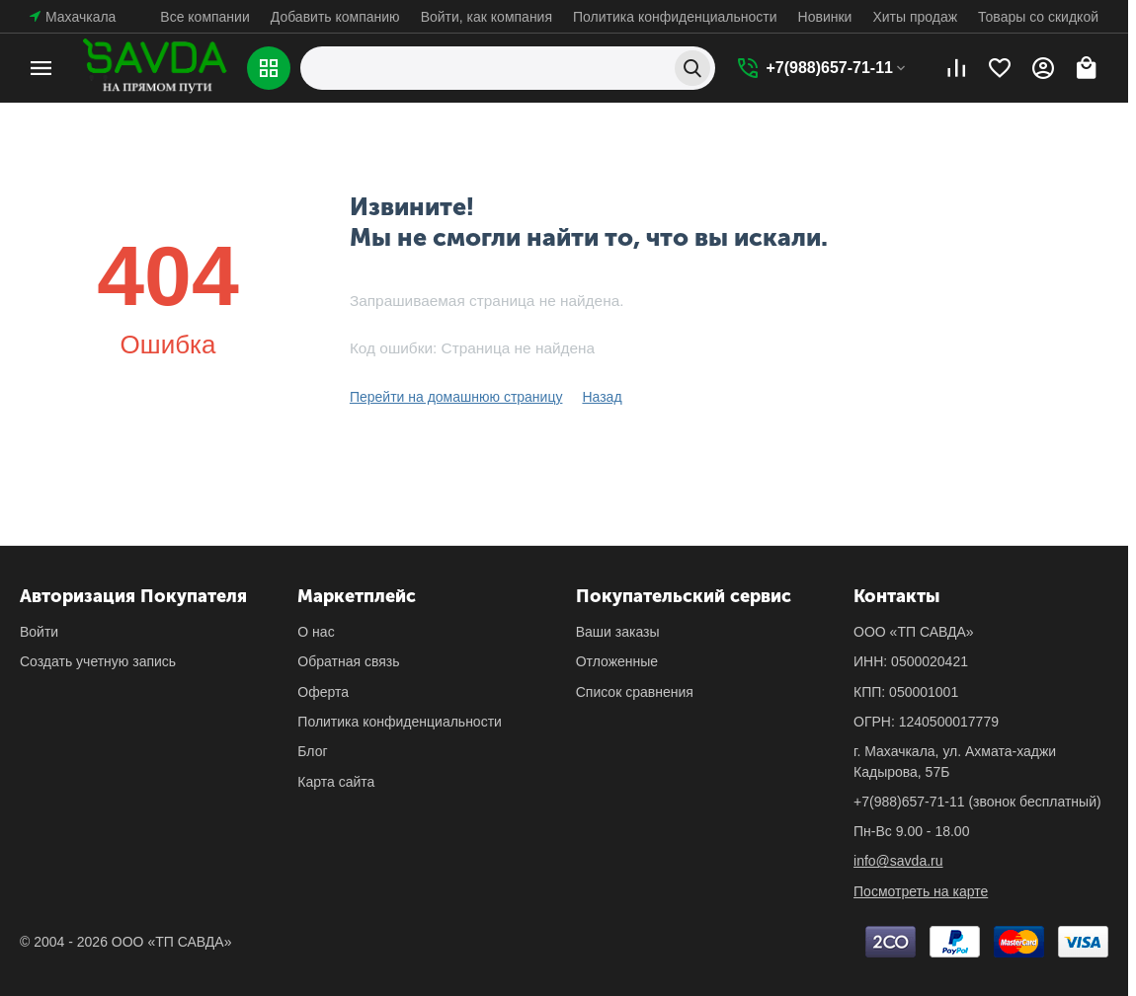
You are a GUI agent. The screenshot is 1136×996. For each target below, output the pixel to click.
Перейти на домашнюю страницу (456, 397)
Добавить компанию (335, 17)
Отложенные (617, 661)
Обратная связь (348, 661)
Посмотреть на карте (920, 891)
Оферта (323, 692)
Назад (601, 397)
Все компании (204, 17)
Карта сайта (335, 782)
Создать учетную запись (98, 661)
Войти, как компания (486, 17)
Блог (312, 751)
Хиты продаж (914, 17)
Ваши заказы (618, 632)
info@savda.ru (897, 861)
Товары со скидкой (1038, 17)
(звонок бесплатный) (977, 801)
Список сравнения (634, 692)
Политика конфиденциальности (675, 17)
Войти (39, 632)
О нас (315, 632)
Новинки (825, 17)
